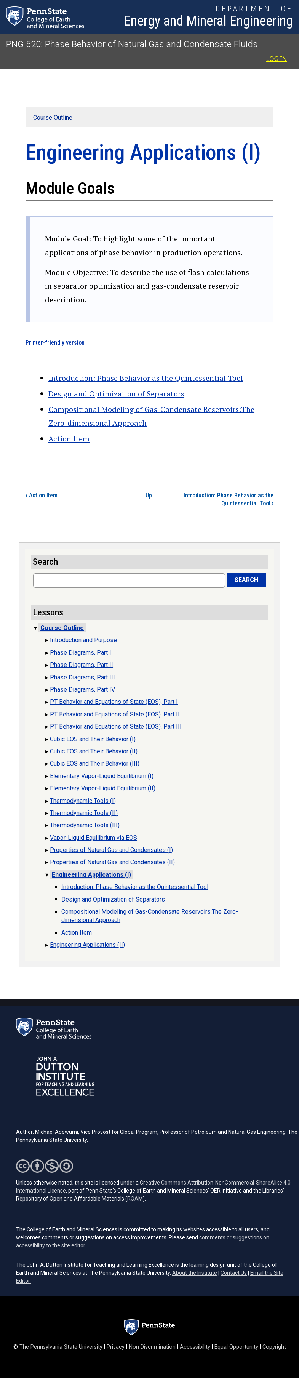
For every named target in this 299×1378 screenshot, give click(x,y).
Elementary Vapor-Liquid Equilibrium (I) (101, 776)
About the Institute (194, 1273)
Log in (276, 58)
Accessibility (195, 1347)
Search (246, 579)
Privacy (116, 1347)
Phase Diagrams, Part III (82, 677)
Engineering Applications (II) (87, 944)
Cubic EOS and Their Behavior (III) (94, 763)
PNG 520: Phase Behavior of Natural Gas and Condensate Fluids (132, 44)
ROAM (135, 1199)
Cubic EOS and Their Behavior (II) (94, 751)
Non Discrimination (152, 1347)
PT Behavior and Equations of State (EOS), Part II (115, 714)
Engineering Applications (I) (91, 874)
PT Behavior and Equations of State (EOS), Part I (114, 701)
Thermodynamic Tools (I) (83, 800)
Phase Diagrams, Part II (81, 664)
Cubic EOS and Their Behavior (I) (93, 739)
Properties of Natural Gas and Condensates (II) (112, 862)
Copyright (274, 1347)
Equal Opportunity (236, 1347)
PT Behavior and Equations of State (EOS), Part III (116, 726)
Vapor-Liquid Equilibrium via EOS (93, 837)
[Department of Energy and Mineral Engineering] (208, 17)
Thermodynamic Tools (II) (84, 813)
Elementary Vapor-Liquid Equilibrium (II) (102, 788)
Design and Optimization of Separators (116, 393)
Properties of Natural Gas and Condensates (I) (111, 850)
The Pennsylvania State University (60, 1347)
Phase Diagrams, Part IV (82, 689)
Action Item (69, 438)
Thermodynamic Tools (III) (85, 825)
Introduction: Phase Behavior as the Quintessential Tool (145, 378)
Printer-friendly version (55, 342)
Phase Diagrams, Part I (80, 652)
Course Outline (52, 117)
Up (149, 495)
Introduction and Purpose (83, 640)
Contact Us (234, 1273)
